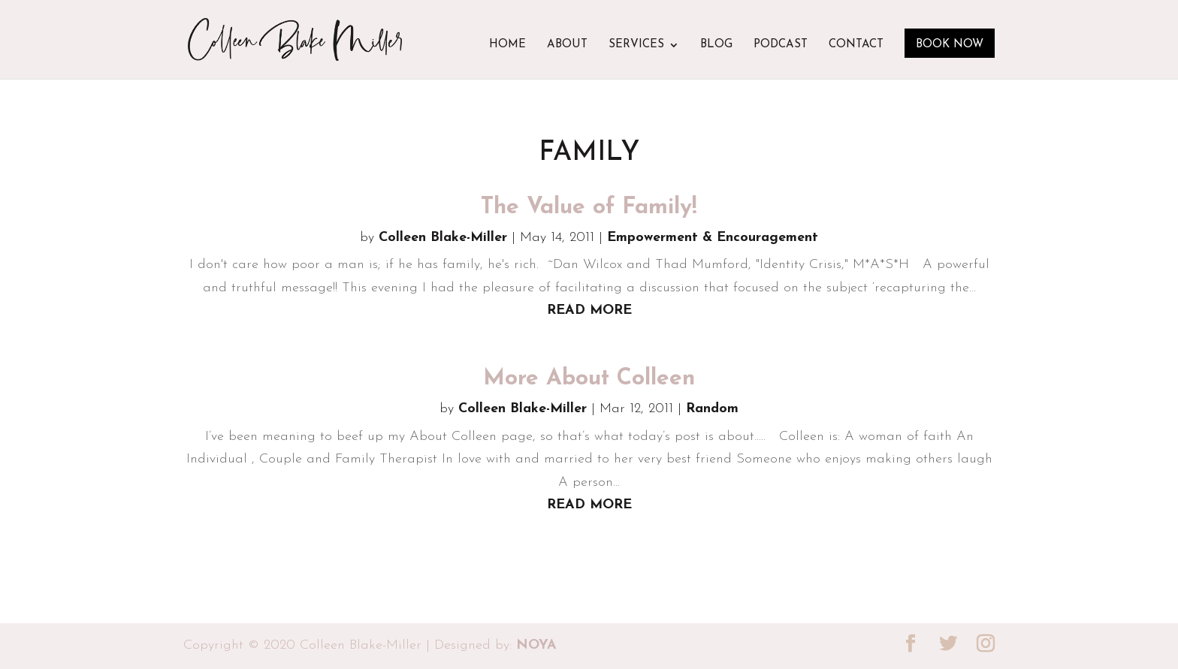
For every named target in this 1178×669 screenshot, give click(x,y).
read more (589, 310)
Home (507, 45)
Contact (856, 45)
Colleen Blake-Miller (443, 238)
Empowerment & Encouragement (712, 238)
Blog (716, 45)
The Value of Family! (589, 207)
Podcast (781, 45)
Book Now (949, 44)
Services (636, 45)
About (567, 45)
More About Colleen (589, 378)
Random (712, 409)
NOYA (536, 645)
